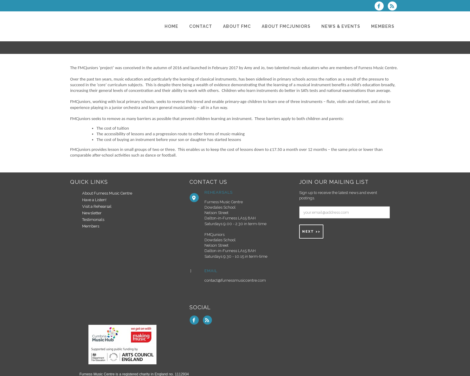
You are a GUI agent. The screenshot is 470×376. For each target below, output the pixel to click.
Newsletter (92, 213)
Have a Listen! (94, 200)
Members (90, 226)
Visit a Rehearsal (97, 206)
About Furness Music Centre (107, 193)
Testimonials (93, 219)
